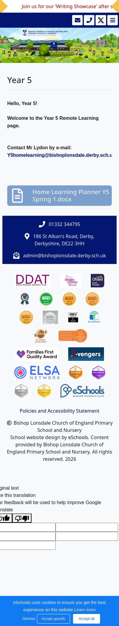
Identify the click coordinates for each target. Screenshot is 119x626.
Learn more (85, 609)
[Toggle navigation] (112, 20)
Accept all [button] (86, 619)
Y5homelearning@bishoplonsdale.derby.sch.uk (61, 155)
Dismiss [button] (28, 619)
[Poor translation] (22, 518)
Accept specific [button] (53, 619)
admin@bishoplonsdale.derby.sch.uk (64, 255)
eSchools (78, 437)
